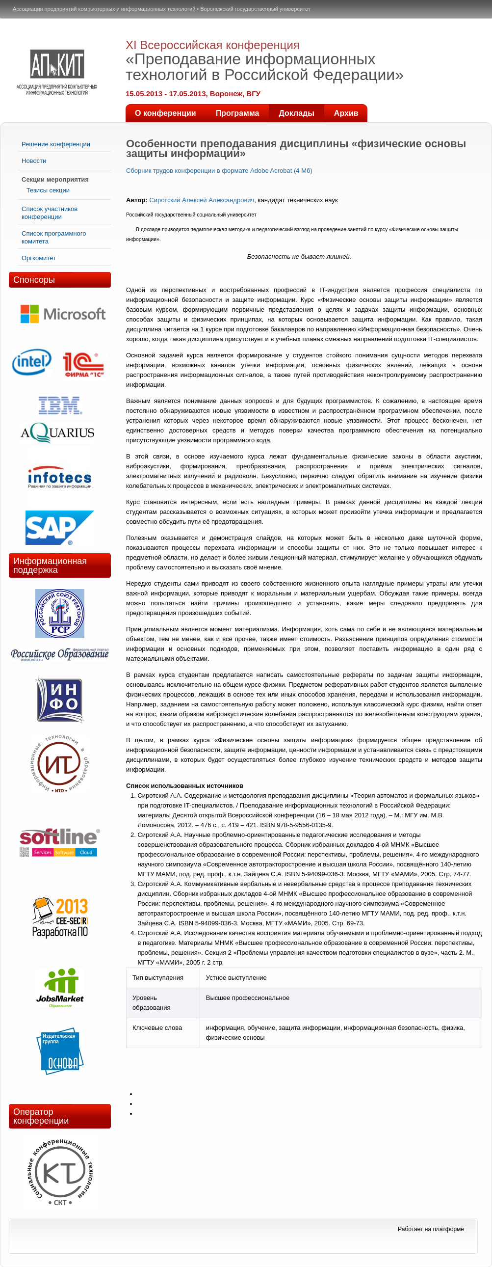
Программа (237, 113)
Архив (346, 113)
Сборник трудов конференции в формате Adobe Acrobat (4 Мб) (219, 170)
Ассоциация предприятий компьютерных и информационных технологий (104, 9)
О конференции (165, 113)
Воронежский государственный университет (255, 9)
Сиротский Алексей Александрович (201, 200)
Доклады (296, 113)
